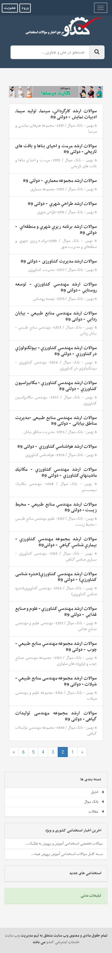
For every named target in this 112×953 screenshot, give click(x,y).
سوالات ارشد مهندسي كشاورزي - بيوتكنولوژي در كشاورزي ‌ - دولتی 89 (56, 351)
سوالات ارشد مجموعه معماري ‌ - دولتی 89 (60, 181)
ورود (25, 8)
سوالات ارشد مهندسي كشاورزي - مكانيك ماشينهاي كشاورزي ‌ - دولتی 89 (56, 472)
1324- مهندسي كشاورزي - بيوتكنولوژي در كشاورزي (56, 365)
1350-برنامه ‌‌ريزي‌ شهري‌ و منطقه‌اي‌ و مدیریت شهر (56, 243)
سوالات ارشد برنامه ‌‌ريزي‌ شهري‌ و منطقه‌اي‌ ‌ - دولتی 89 (56, 230)
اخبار (97, 792)
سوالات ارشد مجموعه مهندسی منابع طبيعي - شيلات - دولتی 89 (56, 681)
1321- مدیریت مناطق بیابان (44, 432)
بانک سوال (74, 125)
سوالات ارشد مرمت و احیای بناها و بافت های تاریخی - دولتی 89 (56, 149)
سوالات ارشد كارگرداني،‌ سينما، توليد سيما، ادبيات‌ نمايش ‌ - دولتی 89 (56, 114)
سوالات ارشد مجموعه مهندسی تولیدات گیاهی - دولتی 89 (56, 716)
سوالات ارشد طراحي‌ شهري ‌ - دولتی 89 (62, 204)
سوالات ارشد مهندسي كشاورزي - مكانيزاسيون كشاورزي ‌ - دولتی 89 (56, 386)
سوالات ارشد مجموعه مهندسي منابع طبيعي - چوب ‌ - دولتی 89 (56, 646)
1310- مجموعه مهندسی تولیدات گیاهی (56, 730)
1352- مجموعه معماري (47, 189)
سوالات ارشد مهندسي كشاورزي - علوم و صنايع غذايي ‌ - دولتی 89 (56, 612)
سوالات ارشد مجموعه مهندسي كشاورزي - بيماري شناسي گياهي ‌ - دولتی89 (56, 542)
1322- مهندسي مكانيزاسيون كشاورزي (56, 400)
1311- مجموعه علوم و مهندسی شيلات (56, 695)
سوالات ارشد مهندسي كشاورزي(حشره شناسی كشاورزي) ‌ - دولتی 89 (56, 577)
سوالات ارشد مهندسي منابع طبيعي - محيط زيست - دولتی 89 (56, 507)
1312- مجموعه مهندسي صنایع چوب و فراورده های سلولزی (56, 660)
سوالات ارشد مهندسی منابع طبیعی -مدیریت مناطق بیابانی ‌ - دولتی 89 (56, 421)
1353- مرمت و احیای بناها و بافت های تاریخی (56, 163)
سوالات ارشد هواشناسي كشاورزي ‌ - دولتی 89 (57, 446)
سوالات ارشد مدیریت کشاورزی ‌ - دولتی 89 (59, 261)
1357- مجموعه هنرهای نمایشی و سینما (56, 128)
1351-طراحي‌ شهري (51, 212)
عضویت (10, 8)
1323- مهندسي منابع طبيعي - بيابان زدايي (56, 330)
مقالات (96, 811)
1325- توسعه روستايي (49, 298)
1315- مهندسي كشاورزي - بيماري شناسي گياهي (56, 556)
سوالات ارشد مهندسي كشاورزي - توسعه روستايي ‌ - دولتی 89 (56, 287)
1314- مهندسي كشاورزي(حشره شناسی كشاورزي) (56, 591)
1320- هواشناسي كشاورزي (45, 455)
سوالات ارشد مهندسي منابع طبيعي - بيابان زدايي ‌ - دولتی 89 (56, 316)
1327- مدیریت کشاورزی (46, 269)
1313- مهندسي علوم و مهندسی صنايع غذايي (56, 626)
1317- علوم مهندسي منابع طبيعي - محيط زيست (56, 521)
